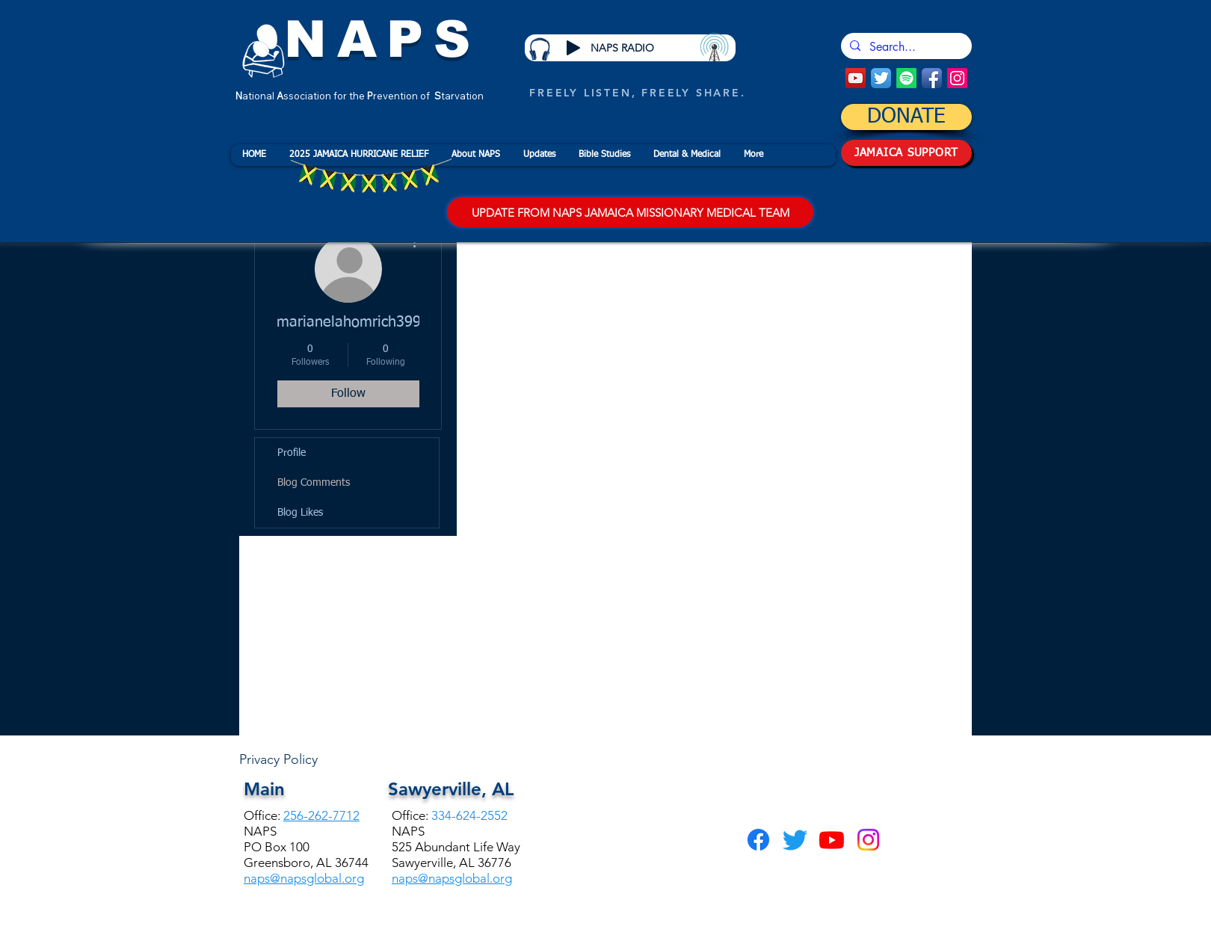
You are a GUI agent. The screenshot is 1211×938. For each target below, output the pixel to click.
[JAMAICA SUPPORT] (906, 153)
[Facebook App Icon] (932, 78)
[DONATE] (906, 117)
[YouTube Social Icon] (855, 78)
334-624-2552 (469, 815)
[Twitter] (795, 839)
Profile (291, 453)
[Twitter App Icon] (881, 78)
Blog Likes (300, 512)
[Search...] (904, 47)
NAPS (382, 38)
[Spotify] (906, 78)
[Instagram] (957, 78)
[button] (475, 155)
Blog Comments (313, 483)
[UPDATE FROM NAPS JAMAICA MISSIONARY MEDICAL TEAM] (630, 212)
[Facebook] (758, 839)
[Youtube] (831, 839)
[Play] (573, 47)
